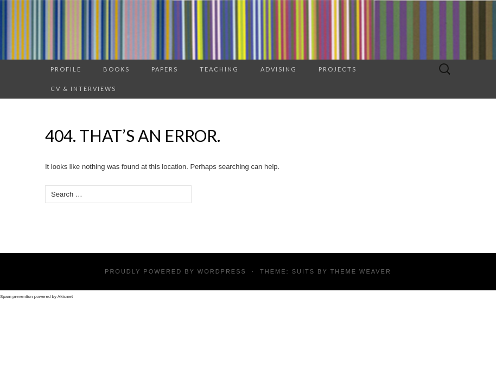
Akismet (65, 296)
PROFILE (65, 69)
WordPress (222, 271)
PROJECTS (338, 69)
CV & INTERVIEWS (83, 88)
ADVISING (278, 69)
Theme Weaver (360, 271)
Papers (164, 69)
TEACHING (219, 69)
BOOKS (116, 69)
